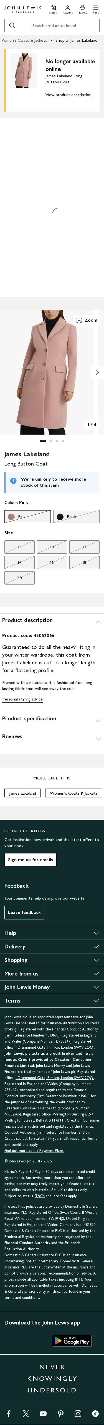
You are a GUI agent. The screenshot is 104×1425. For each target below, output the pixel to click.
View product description (68, 94)
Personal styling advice (22, 699)
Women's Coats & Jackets (74, 793)
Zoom (86, 320)
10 (45, 548)
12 (78, 548)
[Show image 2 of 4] (97, 372)
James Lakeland (22, 793)
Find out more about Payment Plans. (34, 1150)
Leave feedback (24, 912)
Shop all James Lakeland (76, 40)
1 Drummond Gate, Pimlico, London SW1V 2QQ (55, 1047)
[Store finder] (53, 9)
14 (13, 564)
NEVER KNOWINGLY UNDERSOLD (52, 1378)
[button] (95, 9)
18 (77, 564)
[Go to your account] (67, 9)
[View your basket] (82, 9)
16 (45, 564)
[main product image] (27, 79)
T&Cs (40, 1196)
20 (13, 579)
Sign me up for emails (30, 859)
